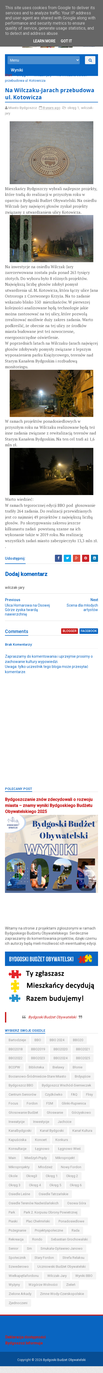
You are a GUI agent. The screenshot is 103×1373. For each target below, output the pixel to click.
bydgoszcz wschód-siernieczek (66, 1092)
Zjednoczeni (18, 1310)
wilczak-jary (43, 76)
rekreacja (16, 1246)
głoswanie (17, 1128)
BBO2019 (38, 1056)
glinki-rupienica (21, 1119)
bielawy (58, 1074)
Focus (29, 1110)
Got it (66, 41)
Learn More (44, 41)
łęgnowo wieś (20, 1165)
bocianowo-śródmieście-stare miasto (37, 1083)
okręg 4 (55, 1192)
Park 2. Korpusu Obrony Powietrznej (51, 1219)
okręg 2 (15, 1192)
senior (14, 1255)
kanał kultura (51, 1147)
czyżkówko (54, 1101)
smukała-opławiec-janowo (62, 1255)
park (12, 1219)
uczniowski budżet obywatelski (62, 1274)
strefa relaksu (74, 1264)
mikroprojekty (47, 1174)
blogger (70, 638)
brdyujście (83, 1083)
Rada (76, 1237)
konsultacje (59, 1156)
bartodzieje (17, 1047)
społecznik (17, 1264)
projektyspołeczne (49, 1237)
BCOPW (14, 1074)
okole (42, 1183)
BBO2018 (16, 1056)
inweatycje (70, 1128)
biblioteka (36, 1074)
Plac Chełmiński (38, 1228)
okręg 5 (76, 1192)
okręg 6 (15, 1201)
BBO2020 (61, 1056)
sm (29, 1255)
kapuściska (79, 1147)
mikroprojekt (18, 1174)
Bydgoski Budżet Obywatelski (52, 1024)
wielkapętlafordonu (24, 1282)
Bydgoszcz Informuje (24, 1350)
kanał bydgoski (21, 1147)
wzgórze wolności (43, 1292)
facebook (88, 638)
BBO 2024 (57, 1047)
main (44, 1165)
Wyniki (17, 71)
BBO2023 (38, 1065)
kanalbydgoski (67, 1138)
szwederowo (19, 1274)
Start (8, 76)
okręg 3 (35, 1192)
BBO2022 (16, 1065)
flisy (12, 1110)
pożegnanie (17, 1237)
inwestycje (17, 1138)
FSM (65, 1110)
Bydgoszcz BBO (21, 1092)
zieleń (71, 1292)
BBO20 (78, 1047)
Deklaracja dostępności (25, 1344)
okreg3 (60, 1183)
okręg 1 (22, 76)
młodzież (73, 1174)
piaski (13, 1228)
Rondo (37, 1246)
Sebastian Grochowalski (69, 1246)
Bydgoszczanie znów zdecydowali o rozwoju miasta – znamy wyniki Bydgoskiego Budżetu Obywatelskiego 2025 (49, 812)
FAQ (74, 1101)
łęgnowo (84, 1156)
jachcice (40, 1138)
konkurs (35, 1156)
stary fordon (44, 1264)
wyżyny (14, 1292)
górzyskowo (43, 1128)
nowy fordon (19, 1183)
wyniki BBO (84, 1282)
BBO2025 (83, 1065)
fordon (47, 1110)
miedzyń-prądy (67, 1165)
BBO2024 (61, 1065)
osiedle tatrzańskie (74, 1201)
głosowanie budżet (56, 1119)
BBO (38, 1047)
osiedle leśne (40, 1201)
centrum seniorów (23, 1101)
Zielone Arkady (20, 1301)
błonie (78, 1074)
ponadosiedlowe (71, 1228)
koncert (15, 1156)
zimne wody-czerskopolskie (62, 1301)
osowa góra (76, 1210)
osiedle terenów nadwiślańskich (34, 1210)
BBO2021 (83, 1056)
